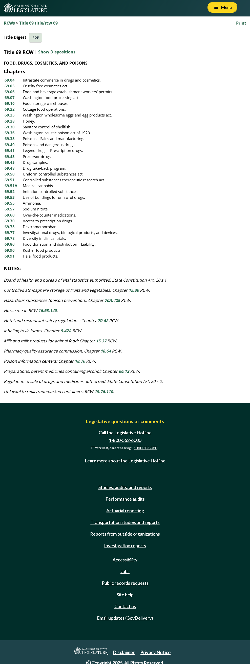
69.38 (10, 138)
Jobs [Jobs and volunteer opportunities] (125, 571)
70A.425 (112, 300)
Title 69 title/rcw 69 (38, 23)
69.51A (11, 185)
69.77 (10, 232)
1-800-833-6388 (145, 448)
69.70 (10, 220)
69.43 (10, 156)
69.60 (10, 215)
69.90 (10, 250)
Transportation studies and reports (125, 522)
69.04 (10, 80)
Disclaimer (124, 652)
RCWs (9, 23)
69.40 (10, 144)
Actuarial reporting (125, 510)
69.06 (10, 91)
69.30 (10, 126)
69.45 (10, 162)
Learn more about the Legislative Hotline (125, 461)
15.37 (101, 341)
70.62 (103, 320)
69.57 (10, 208)
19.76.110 (103, 391)
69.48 (10, 168)
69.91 (10, 256)
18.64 (105, 351)
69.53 (10, 197)
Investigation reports (125, 545)
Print (241, 23)
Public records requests (125, 583)
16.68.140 (47, 310)
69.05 (10, 85)
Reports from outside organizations (125, 534)
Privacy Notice (155, 652)
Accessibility (125, 559)
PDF (35, 37)
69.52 (10, 191)
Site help (125, 594)
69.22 (10, 109)
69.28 (10, 121)
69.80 (10, 244)
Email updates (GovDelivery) (125, 618)
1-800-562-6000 (125, 440)
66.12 (124, 371)
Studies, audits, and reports (125, 487)
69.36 (10, 132)
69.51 (10, 179)
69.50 (10, 174)
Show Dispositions (56, 52)
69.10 (10, 103)
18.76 (80, 361)
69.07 (10, 97)
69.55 (10, 203)
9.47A (65, 331)
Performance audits (125, 499)
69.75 (10, 226)
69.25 (10, 115)
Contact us (125, 606)
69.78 (10, 238)
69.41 (10, 150)
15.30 (134, 290)
